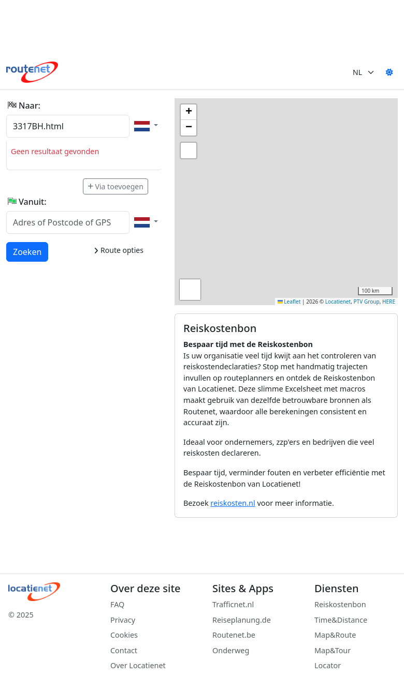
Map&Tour (332, 650)
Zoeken (27, 251)
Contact (123, 650)
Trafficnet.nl (233, 604)
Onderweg (230, 650)
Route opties (118, 250)
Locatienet (338, 301)
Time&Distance (340, 620)
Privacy (122, 620)
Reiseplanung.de (241, 620)
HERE (388, 301)
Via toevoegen (115, 186)
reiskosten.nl (232, 503)
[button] (188, 112)
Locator (327, 665)
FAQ (117, 604)
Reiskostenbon (340, 604)
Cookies (124, 635)
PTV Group (367, 301)
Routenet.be (233, 635)
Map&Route (335, 635)
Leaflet (289, 301)
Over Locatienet (138, 665)
